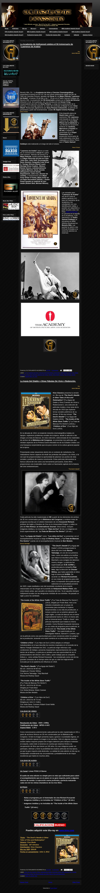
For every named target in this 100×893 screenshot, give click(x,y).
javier (27, 374)
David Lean (71, 373)
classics (34, 872)
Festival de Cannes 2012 (53, 35)
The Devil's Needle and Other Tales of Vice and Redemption (49, 874)
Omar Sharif (56, 374)
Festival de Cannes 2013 (34, 35)
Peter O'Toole (67, 374)
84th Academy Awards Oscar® (81, 31)
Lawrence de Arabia (42, 374)
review (31, 874)
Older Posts (76, 882)
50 (27, 373)
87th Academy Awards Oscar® (14, 31)
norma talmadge (24, 874)
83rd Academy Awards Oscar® (14, 35)
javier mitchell (33, 374)
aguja (25, 872)
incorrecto (22, 374)
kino (70, 872)
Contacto (67, 35)
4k (25, 373)
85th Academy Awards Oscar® (58, 31)
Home (6, 28)
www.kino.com (66, 830)
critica (38, 872)
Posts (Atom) (53, 888)
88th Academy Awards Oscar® (71, 28)
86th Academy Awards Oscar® (36, 31)
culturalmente (64, 373)
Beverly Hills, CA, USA (31, 376)
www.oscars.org (71, 212)
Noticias (42, 28)
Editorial (76, 35)
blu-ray (29, 872)
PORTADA (15, 28)
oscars (61, 374)
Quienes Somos (87, 35)
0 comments (55, 370)
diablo (50, 872)
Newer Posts (24, 882)
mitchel (50, 374)
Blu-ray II (33, 28)
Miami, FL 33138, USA (31, 876)
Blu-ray (24, 28)
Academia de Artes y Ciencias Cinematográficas (40, 373)
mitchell (74, 872)
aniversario (57, 373)
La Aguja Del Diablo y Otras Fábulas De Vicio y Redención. (48, 381)
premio (73, 374)
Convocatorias (53, 28)
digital (76, 373)
